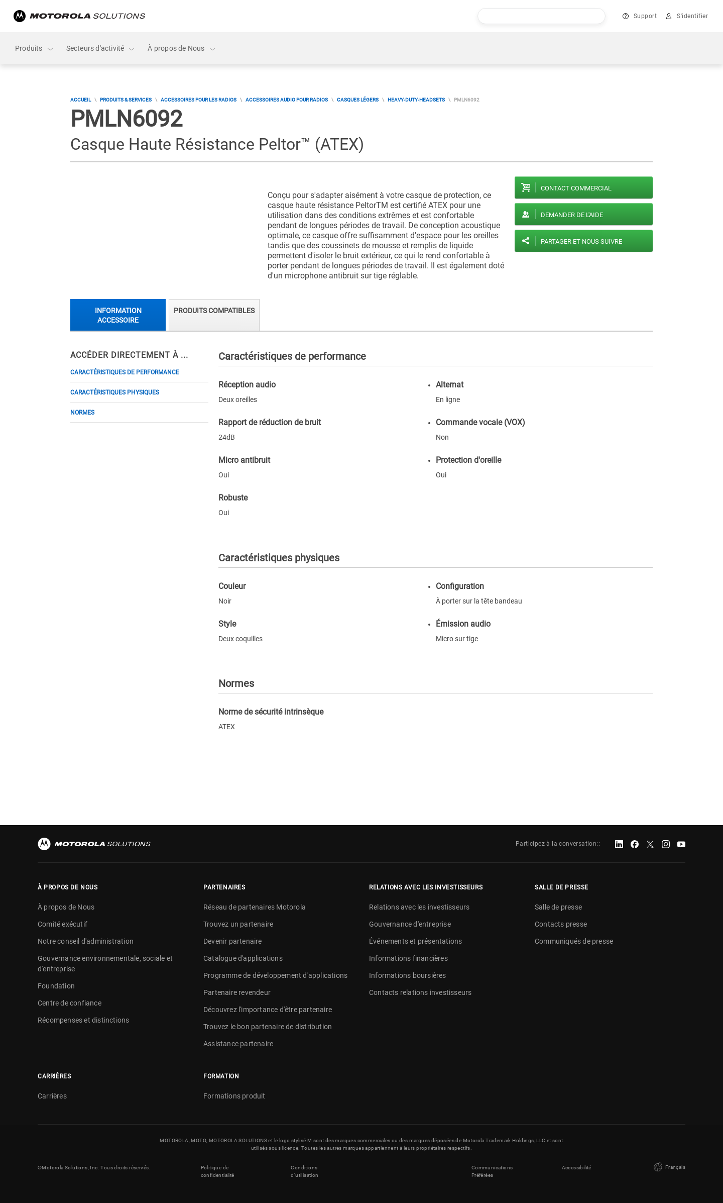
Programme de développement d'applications (275, 975)
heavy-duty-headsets (416, 100)
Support (645, 16)
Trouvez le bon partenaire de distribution (267, 1027)
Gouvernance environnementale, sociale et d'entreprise (105, 963)
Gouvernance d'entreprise (410, 924)
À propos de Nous (182, 48)
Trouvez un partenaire (238, 924)
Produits (34, 48)
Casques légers (358, 100)
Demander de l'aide (572, 215)
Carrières (52, 1096)
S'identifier (692, 16)
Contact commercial (576, 188)
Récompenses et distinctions (83, 1020)
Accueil (80, 100)
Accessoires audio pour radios (287, 100)
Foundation (56, 986)
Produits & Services (126, 100)
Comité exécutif (62, 924)
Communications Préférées (492, 1171)
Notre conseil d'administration (86, 941)
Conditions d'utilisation (304, 1171)
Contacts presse (561, 924)
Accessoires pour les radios (198, 100)
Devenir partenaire (232, 941)
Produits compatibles (214, 311)
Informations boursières (407, 975)
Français (668, 1167)
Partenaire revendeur (237, 992)
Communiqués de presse (574, 941)
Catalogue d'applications (243, 958)
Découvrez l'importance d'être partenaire (267, 1010)
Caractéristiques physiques (114, 392)
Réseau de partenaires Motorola (254, 907)
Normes (82, 412)
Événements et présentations (415, 941)
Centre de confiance (69, 1003)
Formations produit (234, 1096)
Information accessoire (118, 315)
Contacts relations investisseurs (420, 992)
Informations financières (408, 958)
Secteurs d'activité (101, 48)
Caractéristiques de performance (124, 372)
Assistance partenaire (238, 1044)
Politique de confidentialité (217, 1171)
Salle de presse (558, 907)
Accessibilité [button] (576, 1167)
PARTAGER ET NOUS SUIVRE (581, 241)
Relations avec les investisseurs (419, 907)
